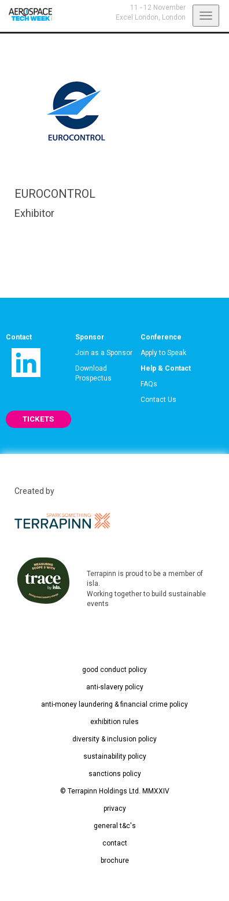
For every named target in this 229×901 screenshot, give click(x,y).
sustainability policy (114, 756)
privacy (115, 808)
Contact (19, 337)
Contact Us (158, 400)
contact (114, 843)
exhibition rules (114, 722)
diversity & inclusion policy (114, 739)
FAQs (149, 384)
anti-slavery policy (114, 687)
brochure (115, 860)
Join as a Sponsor (103, 353)
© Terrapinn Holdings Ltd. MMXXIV (114, 791)
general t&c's (115, 826)
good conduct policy (114, 670)
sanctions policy (114, 774)
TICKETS (38, 419)
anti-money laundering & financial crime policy (114, 704)
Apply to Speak (163, 353)
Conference (161, 337)
